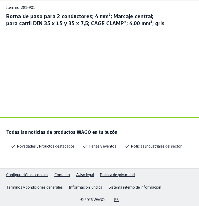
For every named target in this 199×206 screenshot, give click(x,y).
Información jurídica (85, 187)
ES (116, 199)
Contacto (62, 174)
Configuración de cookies (27, 174)
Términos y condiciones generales (34, 187)
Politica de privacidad (117, 174)
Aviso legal (85, 174)
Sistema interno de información (135, 187)
